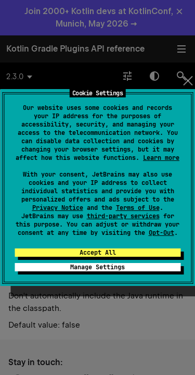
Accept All (98, 252)
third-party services (123, 216)
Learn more (161, 158)
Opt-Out (161, 233)
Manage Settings (97, 267)
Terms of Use (138, 208)
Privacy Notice (57, 208)
